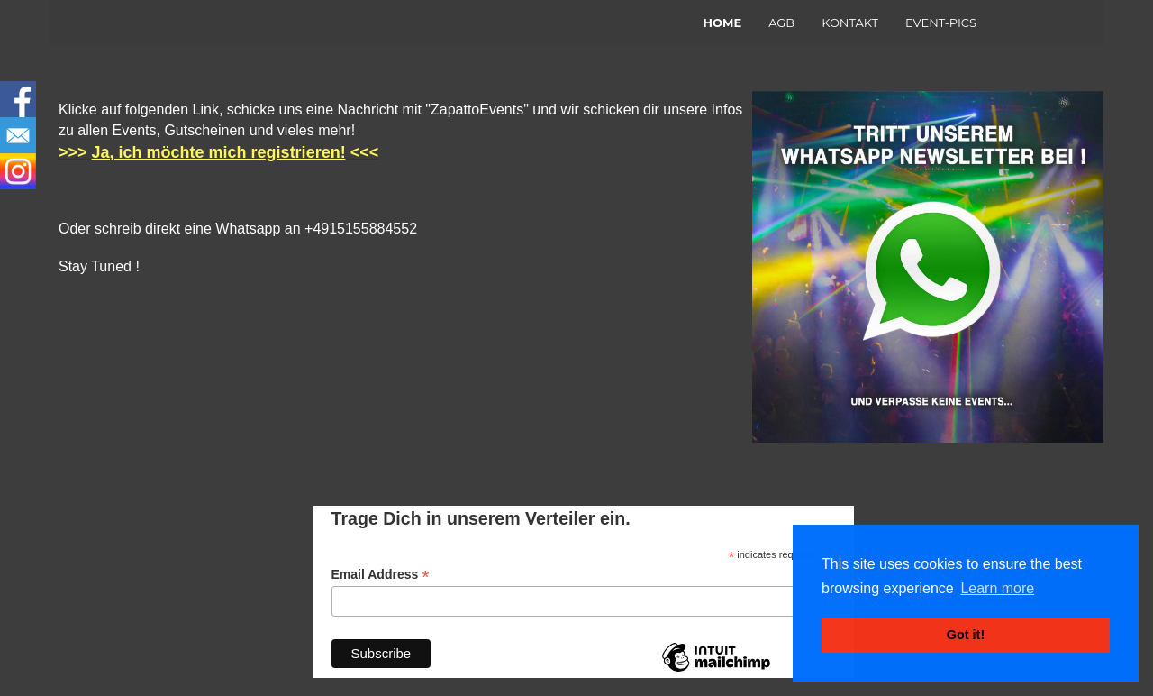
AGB (781, 22)
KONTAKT (850, 22)
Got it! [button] (966, 634)
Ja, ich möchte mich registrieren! (219, 152)
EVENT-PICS (940, 22)
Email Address (380, 574)
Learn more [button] (997, 588)
